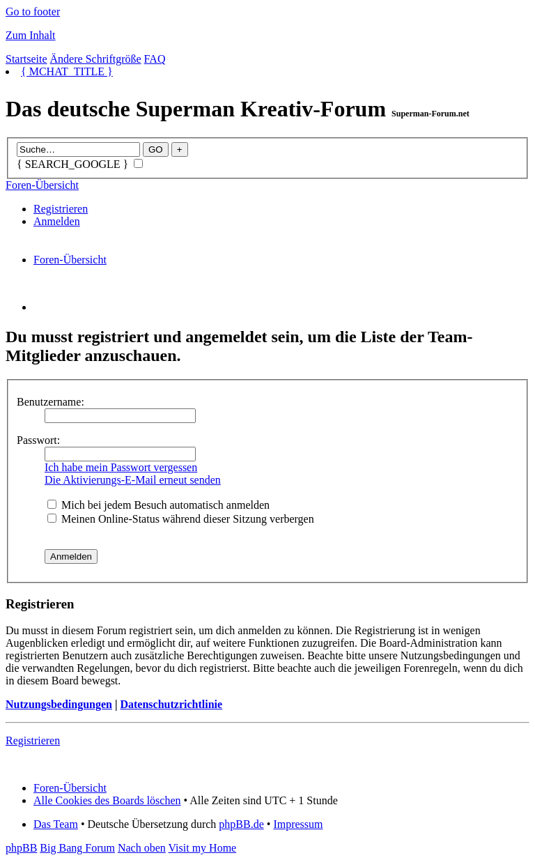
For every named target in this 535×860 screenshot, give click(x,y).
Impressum (298, 824)
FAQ (155, 59)
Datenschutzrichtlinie (171, 704)
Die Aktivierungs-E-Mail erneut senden (133, 480)
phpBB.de (241, 824)
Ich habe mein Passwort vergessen (121, 467)
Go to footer (33, 11)
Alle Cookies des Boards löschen (107, 800)
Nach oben (142, 848)
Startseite (26, 59)
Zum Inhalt (31, 35)
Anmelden (56, 221)
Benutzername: (50, 402)
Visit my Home (202, 848)
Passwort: (38, 440)
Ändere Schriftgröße (95, 59)
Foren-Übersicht (42, 185)
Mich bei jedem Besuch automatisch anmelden (158, 505)
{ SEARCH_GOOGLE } (80, 164)
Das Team (55, 824)
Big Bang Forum (77, 848)
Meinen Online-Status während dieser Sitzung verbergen (180, 519)
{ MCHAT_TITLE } (67, 71)
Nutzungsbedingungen (59, 704)
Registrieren (60, 209)
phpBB (21, 848)
